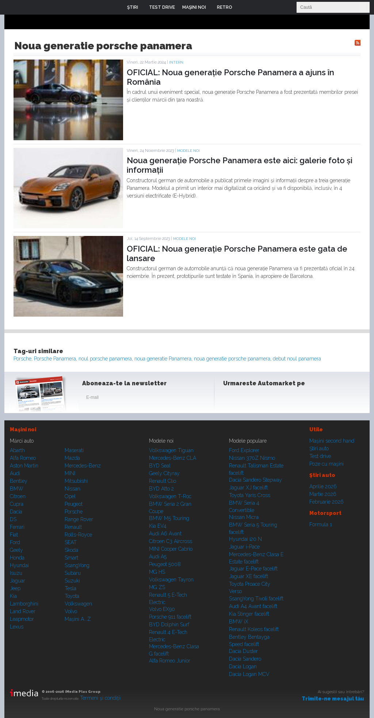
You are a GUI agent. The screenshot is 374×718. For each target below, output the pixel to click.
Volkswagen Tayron (171, 580)
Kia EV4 (158, 526)
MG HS (157, 572)
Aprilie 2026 (323, 486)
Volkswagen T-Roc (170, 496)
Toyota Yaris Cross (249, 495)
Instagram (248, 399)
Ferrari (17, 527)
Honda (17, 558)
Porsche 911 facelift (170, 617)
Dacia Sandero (245, 659)
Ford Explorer (244, 450)
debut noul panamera (297, 359)
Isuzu (16, 573)
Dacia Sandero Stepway (255, 480)
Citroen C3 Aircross (170, 541)
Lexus (16, 627)
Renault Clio (162, 481)
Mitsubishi (76, 481)
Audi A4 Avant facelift (253, 606)
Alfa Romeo (23, 458)
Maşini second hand (331, 441)
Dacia (16, 512)
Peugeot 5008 (165, 564)
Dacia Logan (243, 666)
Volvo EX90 (162, 609)
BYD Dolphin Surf (169, 624)
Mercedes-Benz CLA (172, 458)
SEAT (71, 542)
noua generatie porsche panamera (232, 359)
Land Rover (22, 611)
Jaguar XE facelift (248, 576)
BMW (16, 489)
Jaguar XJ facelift (248, 487)
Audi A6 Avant (165, 533)
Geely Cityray (164, 473)
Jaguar (17, 581)
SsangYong (77, 565)
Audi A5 (158, 556)
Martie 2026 (322, 494)
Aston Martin (24, 466)
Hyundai (19, 565)
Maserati (74, 450)
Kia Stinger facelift (249, 614)
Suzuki (72, 581)
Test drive (320, 456)
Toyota (72, 596)
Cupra (16, 504)
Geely (16, 550)
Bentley (18, 481)
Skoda (71, 550)
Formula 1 (320, 524)
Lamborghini (24, 604)
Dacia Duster (243, 651)
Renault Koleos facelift (254, 629)
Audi (15, 473)
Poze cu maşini (326, 464)
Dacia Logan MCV (249, 674)
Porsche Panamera (55, 359)
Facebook (230, 399)
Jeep (15, 588)
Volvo (71, 611)
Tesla (70, 588)
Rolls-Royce (78, 535)
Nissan (72, 489)
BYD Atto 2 (161, 489)
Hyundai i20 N (245, 539)
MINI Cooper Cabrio (170, 549)
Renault (73, 527)
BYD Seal (160, 466)
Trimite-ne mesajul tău (333, 699)
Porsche (22, 359)
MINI (70, 473)
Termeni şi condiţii (100, 698)
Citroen (18, 496)
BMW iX (238, 622)
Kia (13, 596)
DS (13, 519)
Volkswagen (78, 604)
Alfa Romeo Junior (169, 661)
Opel (70, 496)
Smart (71, 558)
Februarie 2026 (326, 502)
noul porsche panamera (105, 359)
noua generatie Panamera (162, 359)
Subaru (73, 573)
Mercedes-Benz (83, 466)
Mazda (72, 458)
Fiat (14, 535)
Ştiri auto (319, 448)
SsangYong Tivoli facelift (256, 598)
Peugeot (74, 504)
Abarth (17, 450)
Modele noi (188, 151)
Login (243, 7)
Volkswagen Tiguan (171, 450)
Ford (15, 542)
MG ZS (157, 587)
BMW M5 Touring (169, 518)
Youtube (266, 399)
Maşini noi (23, 429)
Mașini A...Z (78, 619)
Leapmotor (22, 619)
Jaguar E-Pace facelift (253, 569)
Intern (176, 62)
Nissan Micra (244, 517)
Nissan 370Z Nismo (252, 458)
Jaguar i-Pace (244, 547)
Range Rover (79, 519)
